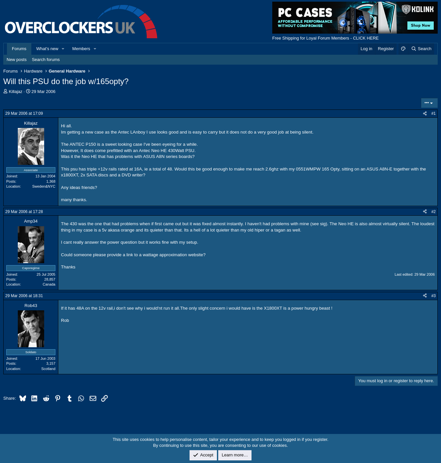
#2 (433, 211)
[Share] (425, 113)
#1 (433, 113)
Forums (19, 48)
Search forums (46, 59)
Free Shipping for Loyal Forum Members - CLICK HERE (325, 38)
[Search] (421, 48)
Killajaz (15, 91)
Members (81, 48)
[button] (63, 48)
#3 (433, 295)
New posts (17, 59)
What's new (47, 48)
